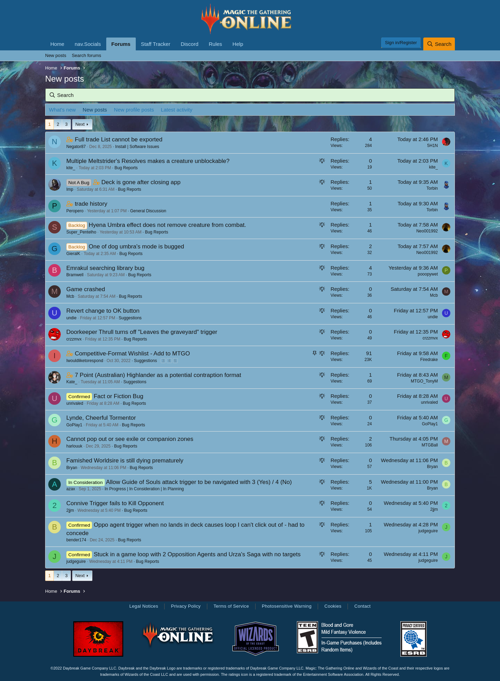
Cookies (332, 606)
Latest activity (176, 110)
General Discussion (148, 210)
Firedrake (429, 359)
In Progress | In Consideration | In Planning (144, 488)
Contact (362, 606)
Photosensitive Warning (286, 606)
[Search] (439, 44)
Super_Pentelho (81, 232)
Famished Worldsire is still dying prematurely (124, 460)
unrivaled (74, 403)
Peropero (74, 210)
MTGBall (430, 445)
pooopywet (428, 274)
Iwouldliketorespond (84, 360)
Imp (69, 189)
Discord (189, 44)
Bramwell (74, 274)
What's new (62, 110)
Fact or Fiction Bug (118, 396)
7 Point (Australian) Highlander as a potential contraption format (158, 375)
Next (80, 124)
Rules (215, 44)
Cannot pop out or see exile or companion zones (129, 439)
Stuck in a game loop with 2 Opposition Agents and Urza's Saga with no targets (197, 554)
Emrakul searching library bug (105, 268)
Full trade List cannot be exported (118, 139)
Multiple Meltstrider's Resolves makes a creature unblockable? (148, 161)
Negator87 (76, 146)
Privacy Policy (185, 606)
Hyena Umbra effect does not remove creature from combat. (167, 225)
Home (57, 44)
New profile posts (134, 110)
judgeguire (428, 530)
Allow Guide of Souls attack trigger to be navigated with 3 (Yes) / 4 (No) (199, 482)
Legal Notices (143, 606)
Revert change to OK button (103, 310)
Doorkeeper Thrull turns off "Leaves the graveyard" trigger (141, 332)
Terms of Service (231, 606)
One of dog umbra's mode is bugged (136, 246)
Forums (121, 44)
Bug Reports (126, 167)
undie (71, 317)
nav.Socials (88, 44)
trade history (91, 203)
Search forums (86, 55)
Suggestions (130, 317)
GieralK (73, 253)
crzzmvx (74, 339)
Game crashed (85, 289)
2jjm (70, 510)
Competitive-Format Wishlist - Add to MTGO (132, 353)
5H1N (432, 145)
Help (238, 44)
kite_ (70, 167)
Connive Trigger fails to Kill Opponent (115, 503)
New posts (55, 55)
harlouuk (74, 446)
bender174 (76, 540)
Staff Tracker (155, 44)
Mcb (70, 296)
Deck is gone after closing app (141, 182)
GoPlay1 (74, 424)
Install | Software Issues (137, 146)
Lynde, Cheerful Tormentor (101, 418)
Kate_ (71, 381)
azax (70, 488)
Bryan (71, 467)
